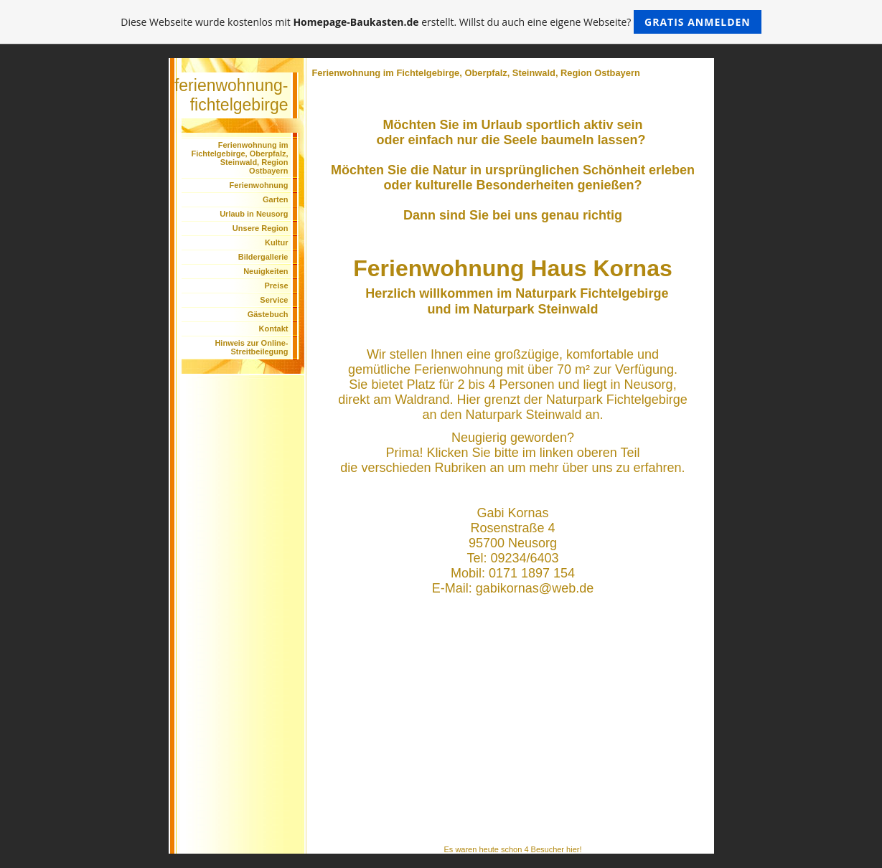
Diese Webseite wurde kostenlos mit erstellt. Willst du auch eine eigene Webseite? (441, 22)
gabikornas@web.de (535, 588)
